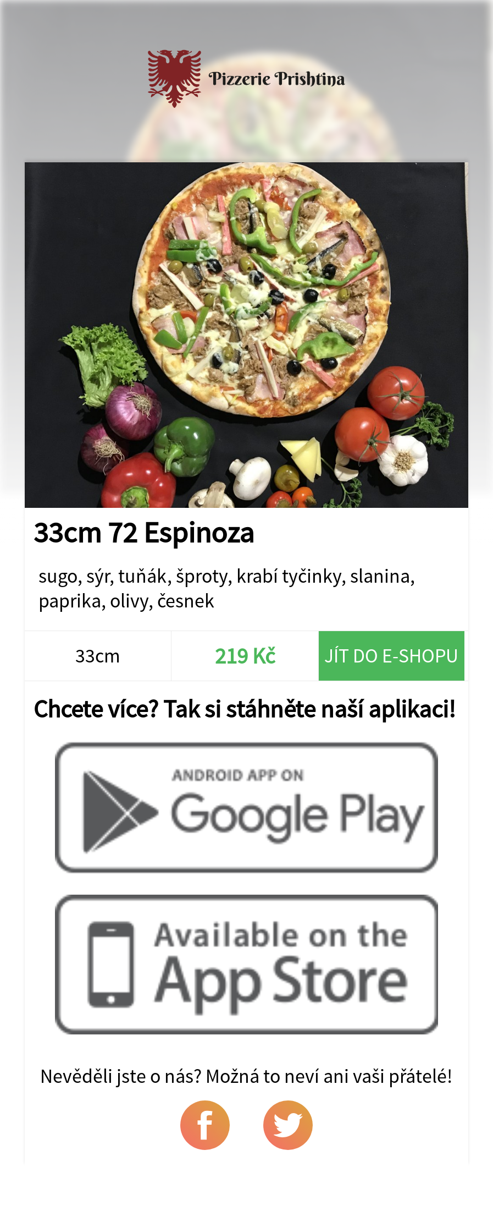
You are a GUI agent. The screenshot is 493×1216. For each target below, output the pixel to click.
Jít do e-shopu (391, 655)
